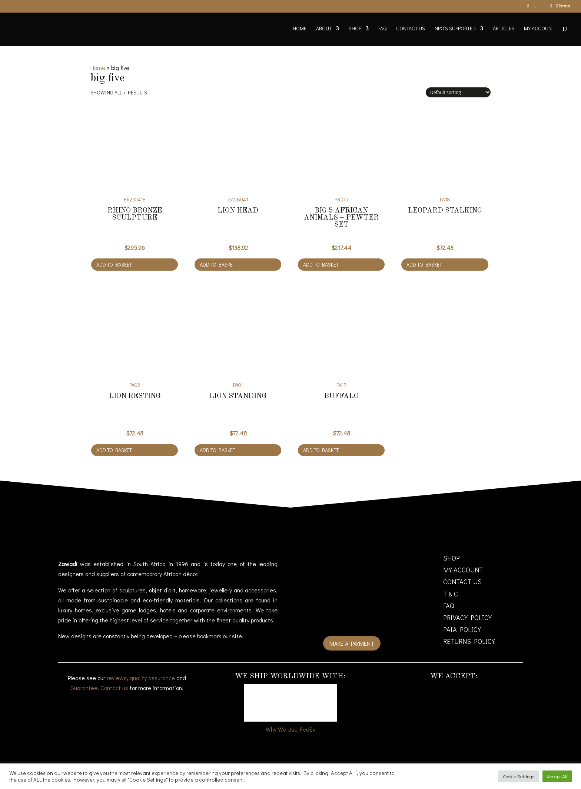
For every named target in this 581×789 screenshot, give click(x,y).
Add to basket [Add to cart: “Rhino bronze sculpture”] (114, 264)
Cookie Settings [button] (518, 776)
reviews (117, 678)
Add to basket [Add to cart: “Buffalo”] (321, 450)
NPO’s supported (455, 29)
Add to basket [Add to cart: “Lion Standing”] (217, 450)
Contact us (114, 688)
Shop (355, 29)
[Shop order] (458, 92)
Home (299, 29)
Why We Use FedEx (290, 729)
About (324, 29)
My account (539, 29)
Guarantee (83, 688)
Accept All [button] (557, 776)
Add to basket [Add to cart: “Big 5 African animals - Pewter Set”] (321, 264)
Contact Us (410, 29)
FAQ (382, 29)
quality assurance (152, 678)
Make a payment (351, 643)
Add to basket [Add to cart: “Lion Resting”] (114, 450)
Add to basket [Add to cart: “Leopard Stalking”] (424, 264)
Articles (503, 29)
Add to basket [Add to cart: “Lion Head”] (217, 264)
